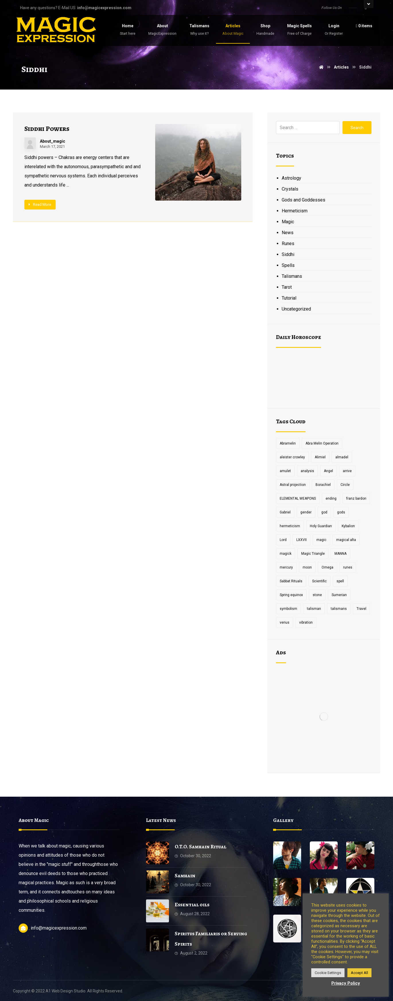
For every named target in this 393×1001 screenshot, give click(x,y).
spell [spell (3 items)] (340, 581)
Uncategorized (296, 309)
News (287, 232)
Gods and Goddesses (303, 200)
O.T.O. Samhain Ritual (200, 846)
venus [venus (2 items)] (284, 622)
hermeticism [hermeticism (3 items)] (290, 526)
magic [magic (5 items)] (321, 540)
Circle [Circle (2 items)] (345, 485)
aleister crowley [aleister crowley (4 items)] (292, 457)
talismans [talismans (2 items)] (339, 609)
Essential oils (192, 904)
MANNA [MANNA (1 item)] (340, 554)
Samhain (185, 875)
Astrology (291, 178)
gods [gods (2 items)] (341, 512)
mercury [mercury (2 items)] (286, 567)
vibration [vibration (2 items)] (306, 622)
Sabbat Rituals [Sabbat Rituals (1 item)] (291, 581)
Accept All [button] (359, 973)
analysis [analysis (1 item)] (307, 471)
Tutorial (289, 298)
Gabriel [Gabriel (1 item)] (285, 512)
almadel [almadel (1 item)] (341, 457)
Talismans (292, 276)
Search (357, 127)
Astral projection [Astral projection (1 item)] (293, 485)
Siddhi (288, 254)
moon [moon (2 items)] (307, 567)
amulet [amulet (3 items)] (285, 471)
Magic (288, 221)
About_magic (52, 141)
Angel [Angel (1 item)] (328, 471)
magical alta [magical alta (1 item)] (346, 540)
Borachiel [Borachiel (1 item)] (323, 485)
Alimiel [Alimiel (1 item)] (320, 457)
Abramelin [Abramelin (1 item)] (288, 443)
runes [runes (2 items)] (347, 567)
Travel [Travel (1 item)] (361, 609)
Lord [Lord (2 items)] (283, 540)
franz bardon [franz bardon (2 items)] (356, 498)
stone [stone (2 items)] (317, 595)
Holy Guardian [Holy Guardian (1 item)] (321, 526)
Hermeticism (295, 211)
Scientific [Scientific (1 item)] (319, 581)
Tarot (287, 287)
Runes (288, 243)
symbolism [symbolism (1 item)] (288, 609)
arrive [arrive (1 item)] (347, 471)
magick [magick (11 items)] (285, 554)
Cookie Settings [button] (328, 973)
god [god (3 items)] (324, 512)
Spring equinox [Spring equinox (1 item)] (291, 595)
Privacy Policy (345, 983)
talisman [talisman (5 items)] (314, 609)
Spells (288, 265)
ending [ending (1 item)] (331, 498)
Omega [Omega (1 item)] (327, 567)
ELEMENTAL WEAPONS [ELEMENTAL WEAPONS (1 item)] (298, 498)
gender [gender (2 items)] (306, 512)
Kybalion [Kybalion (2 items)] (348, 526)
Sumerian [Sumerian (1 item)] (339, 595)
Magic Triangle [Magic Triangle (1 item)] (313, 554)
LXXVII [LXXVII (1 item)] (301, 540)
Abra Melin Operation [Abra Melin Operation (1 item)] (322, 443)
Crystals (290, 189)
